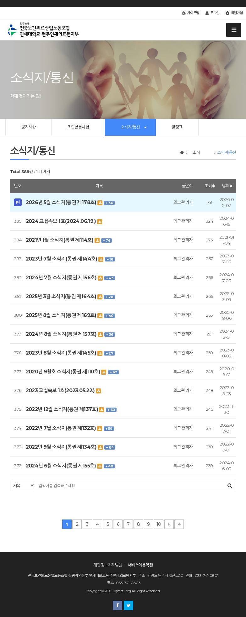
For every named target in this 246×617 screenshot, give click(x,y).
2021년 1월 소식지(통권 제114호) (60, 240)
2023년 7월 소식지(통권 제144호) (62, 259)
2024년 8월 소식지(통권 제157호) (62, 334)
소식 (200, 152)
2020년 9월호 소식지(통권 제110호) (63, 372)
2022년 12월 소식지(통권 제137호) (62, 409)
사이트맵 (190, 13)
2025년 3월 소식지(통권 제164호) (62, 296)
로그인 (212, 13)
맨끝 (179, 524)
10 (158, 524)
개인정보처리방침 (107, 564)
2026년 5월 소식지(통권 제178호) (62, 202)
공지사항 (28, 126)
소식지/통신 (130, 126)
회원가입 (234, 13)
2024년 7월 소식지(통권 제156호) (62, 278)
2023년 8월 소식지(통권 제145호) (62, 353)
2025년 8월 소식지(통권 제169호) (62, 315)
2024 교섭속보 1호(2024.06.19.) (61, 221)
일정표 (177, 126)
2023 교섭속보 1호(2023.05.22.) (61, 390)
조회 (210, 185)
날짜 (227, 185)
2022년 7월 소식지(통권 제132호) (61, 428)
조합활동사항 (78, 126)
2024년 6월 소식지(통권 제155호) (61, 466)
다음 (169, 524)
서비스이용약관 (140, 564)
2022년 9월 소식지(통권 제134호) (62, 447)
